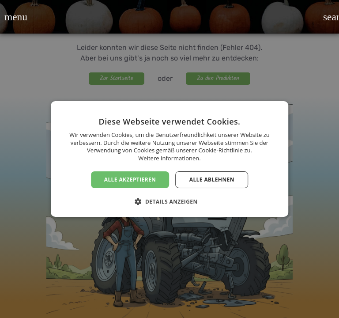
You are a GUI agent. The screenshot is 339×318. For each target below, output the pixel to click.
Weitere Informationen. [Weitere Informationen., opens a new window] (169, 158)
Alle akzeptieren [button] (130, 179)
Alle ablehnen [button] (211, 179)
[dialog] (169, 159)
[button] (10, 17)
